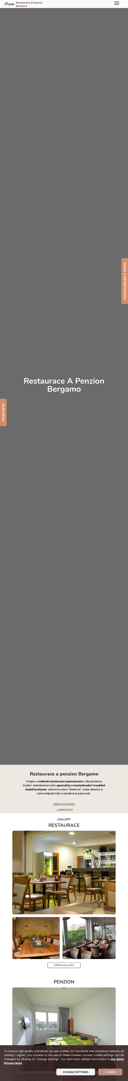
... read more (64, 809)
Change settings (75, 1072)
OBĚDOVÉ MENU (64, 804)
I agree (110, 1072)
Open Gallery (64, 965)
